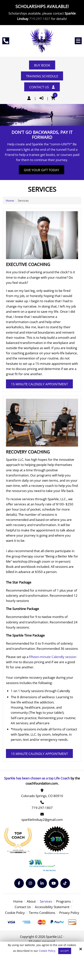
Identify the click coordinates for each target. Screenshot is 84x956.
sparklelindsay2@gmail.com (42, 819)
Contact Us (42, 87)
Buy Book (42, 65)
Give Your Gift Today (41, 170)
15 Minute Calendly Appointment (39, 384)
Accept (64, 951)
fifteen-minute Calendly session (52, 657)
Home (10, 200)
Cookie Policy (47, 951)
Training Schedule (42, 76)
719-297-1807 (39, 18)
